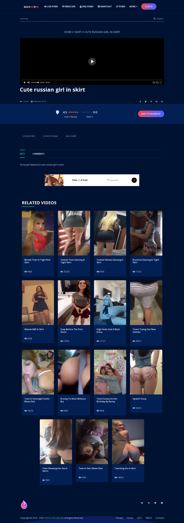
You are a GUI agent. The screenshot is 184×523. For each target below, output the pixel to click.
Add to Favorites (151, 113)
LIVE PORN (51, 6)
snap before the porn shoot (71, 330)
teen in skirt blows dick (91, 468)
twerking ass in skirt (125, 468)
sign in (149, 6)
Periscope (68, 6)
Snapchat (105, 6)
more (132, 6)
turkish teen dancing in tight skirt (72, 261)
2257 (139, 517)
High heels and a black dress (108, 330)
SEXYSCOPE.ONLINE (54, 517)
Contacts (160, 517)
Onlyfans (86, 6)
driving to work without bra (73, 400)
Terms (130, 517)
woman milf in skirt (34, 329)
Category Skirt (29, 136)
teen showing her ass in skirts (54, 470)
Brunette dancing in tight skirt (146, 261)
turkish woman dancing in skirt (110, 261)
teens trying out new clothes (144, 330)
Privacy (119, 517)
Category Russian (50, 136)
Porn (120, 6)
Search (158, 18)
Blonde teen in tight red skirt (37, 261)
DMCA (149, 517)
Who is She (71, 136)
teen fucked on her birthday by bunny (107, 400)
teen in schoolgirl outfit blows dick (36, 400)
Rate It (89, 116)
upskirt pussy (139, 398)
